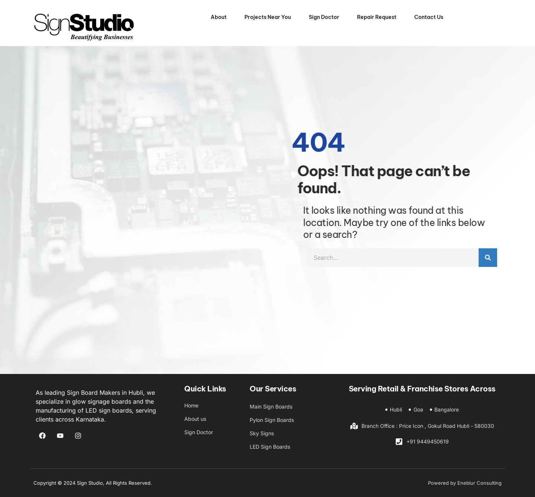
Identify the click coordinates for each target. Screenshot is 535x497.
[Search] (511, 257)
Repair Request (376, 17)
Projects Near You (267, 17)
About (219, 17)
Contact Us (428, 17)
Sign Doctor (324, 17)
